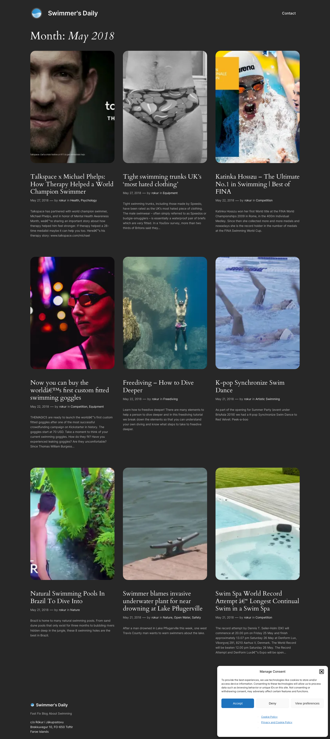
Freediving (170, 399)
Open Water (182, 617)
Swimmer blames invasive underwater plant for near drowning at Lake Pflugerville (163, 601)
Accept (238, 703)
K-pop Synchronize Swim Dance (250, 386)
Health (74, 200)
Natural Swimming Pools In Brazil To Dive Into (67, 597)
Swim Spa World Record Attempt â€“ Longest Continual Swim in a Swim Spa (257, 601)
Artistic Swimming (267, 399)
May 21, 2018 (225, 399)
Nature (75, 610)
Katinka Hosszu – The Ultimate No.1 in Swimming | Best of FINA (258, 184)
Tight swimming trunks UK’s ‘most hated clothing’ (162, 180)
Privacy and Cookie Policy (276, 722)
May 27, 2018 (39, 200)
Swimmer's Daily (73, 13)
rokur (62, 200)
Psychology (89, 200)
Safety (196, 617)
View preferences (307, 703)
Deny (272, 703)
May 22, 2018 (225, 200)
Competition (264, 200)
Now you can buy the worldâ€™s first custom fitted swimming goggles (69, 390)
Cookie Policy (269, 716)
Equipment (170, 193)
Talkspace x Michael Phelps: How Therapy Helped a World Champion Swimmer (71, 184)
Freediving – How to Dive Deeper (158, 386)
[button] (321, 671)
